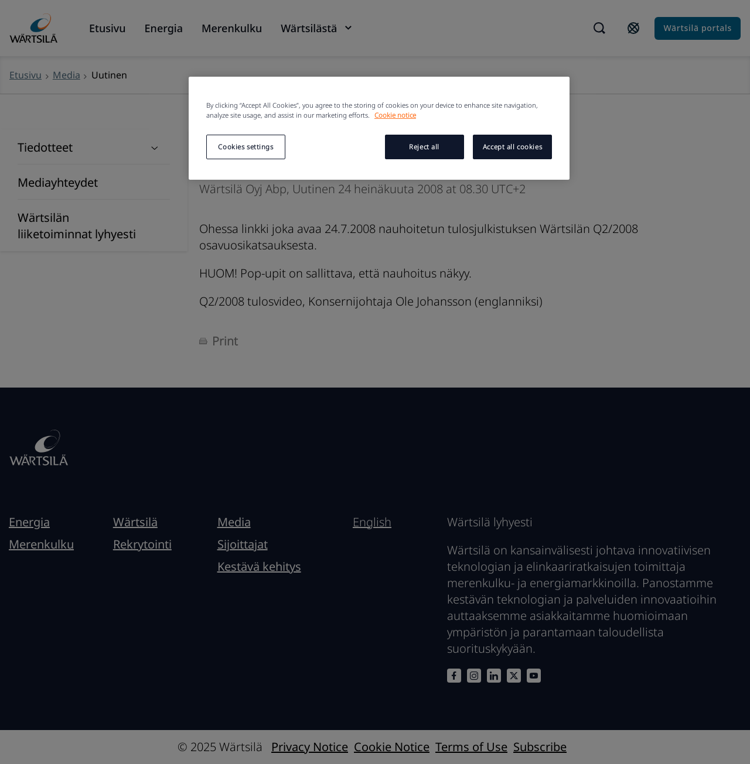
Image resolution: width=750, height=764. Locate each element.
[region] (379, 128)
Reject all (424, 146)
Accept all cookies (512, 146)
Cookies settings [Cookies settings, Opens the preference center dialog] (245, 146)
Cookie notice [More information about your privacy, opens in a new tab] (395, 115)
